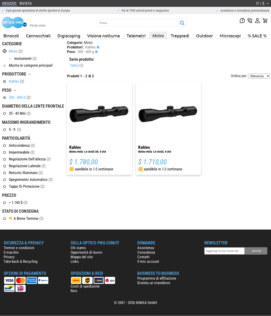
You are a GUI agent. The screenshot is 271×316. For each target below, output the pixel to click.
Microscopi (230, 35)
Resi (74, 290)
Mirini (158, 35)
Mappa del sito (82, 257)
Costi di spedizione (85, 286)
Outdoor (204, 35)
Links (75, 261)
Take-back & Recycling (20, 261)
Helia (76, 65)
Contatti (143, 257)
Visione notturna (103, 35)
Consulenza (146, 252)
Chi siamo (78, 247)
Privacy (9, 257)
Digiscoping (68, 35)
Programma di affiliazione (156, 278)
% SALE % (257, 35)
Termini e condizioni (19, 247)
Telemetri (136, 35)
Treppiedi (180, 35)
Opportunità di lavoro (86, 252)
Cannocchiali (38, 35)
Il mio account (148, 261)
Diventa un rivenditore (153, 283)
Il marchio (11, 252)
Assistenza (145, 247)
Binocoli (11, 35)
